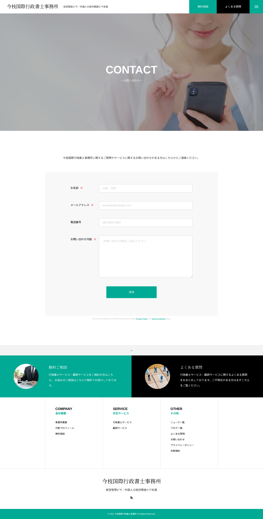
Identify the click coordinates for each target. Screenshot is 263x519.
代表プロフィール (64, 428)
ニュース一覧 (178, 422)
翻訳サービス (120, 428)
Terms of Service (158, 319)
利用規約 (175, 451)
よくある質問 (178, 434)
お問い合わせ (178, 439)
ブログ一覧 (176, 428)
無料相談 (60, 434)
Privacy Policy (142, 319)
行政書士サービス (122, 422)
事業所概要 (61, 422)
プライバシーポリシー (182, 445)
